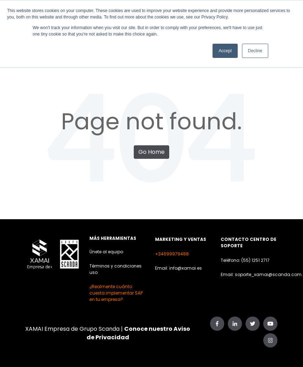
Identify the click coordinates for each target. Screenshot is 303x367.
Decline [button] (255, 50)
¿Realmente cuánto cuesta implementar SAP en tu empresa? (116, 293)
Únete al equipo (106, 252)
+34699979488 (172, 254)
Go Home (151, 152)
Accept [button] (225, 50)
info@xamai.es (185, 268)
